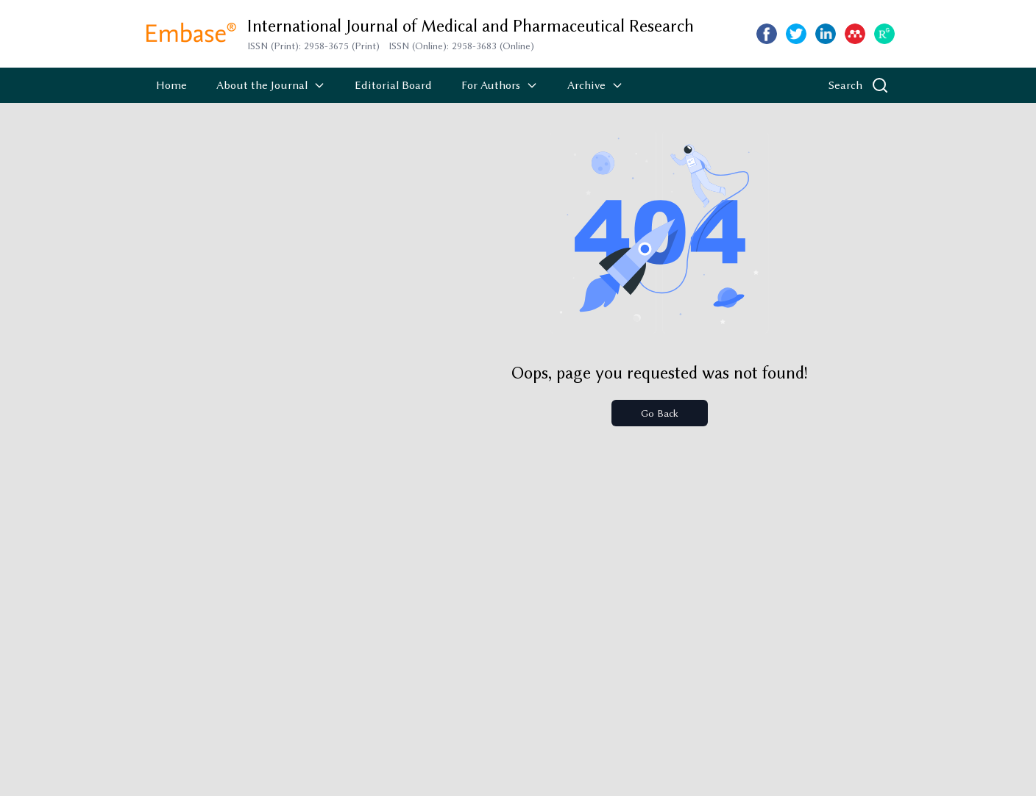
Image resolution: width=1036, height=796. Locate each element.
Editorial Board (393, 85)
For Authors (499, 85)
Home (171, 85)
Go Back (659, 413)
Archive (595, 85)
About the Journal (270, 85)
